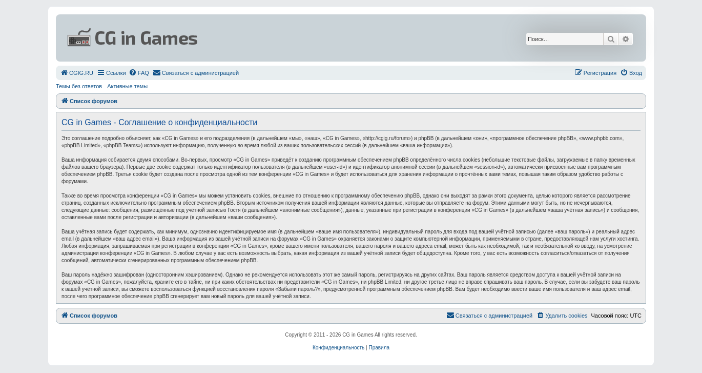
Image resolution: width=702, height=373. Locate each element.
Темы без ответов (79, 86)
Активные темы (127, 86)
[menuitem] (76, 73)
